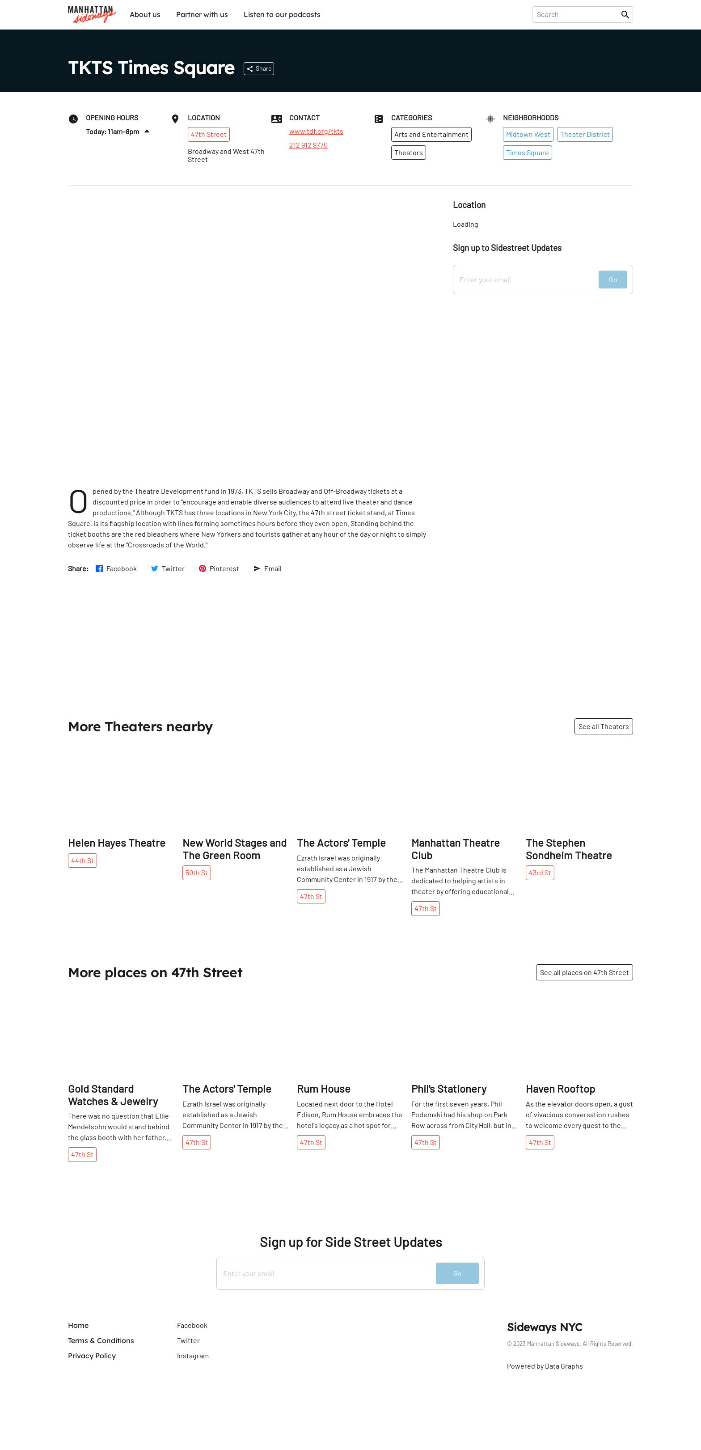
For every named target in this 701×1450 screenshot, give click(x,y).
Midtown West (528, 134)
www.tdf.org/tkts (316, 131)
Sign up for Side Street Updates (351, 1242)
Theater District (585, 134)
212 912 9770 (308, 145)
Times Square (527, 152)
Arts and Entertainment (431, 134)
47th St (311, 896)
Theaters (408, 152)
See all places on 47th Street (584, 972)
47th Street (209, 134)
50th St (197, 872)
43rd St (540, 872)
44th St (82, 860)
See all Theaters (604, 726)
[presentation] (578, 14)
